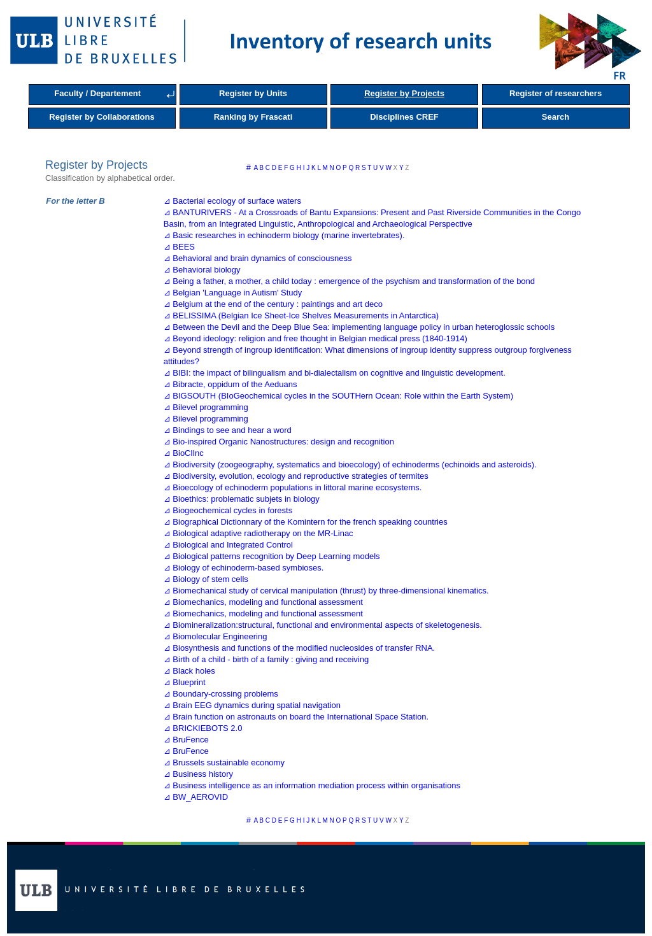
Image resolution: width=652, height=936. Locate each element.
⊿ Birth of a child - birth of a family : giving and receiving (266, 659)
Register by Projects (404, 93)
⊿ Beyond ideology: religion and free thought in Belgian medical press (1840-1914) (315, 338)
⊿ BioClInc (184, 453)
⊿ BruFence (186, 739)
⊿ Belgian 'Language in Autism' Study (233, 292)
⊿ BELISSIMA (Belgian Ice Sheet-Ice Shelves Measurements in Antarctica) (301, 315)
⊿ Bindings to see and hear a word (228, 430)
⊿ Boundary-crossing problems (221, 693)
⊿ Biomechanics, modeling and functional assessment (263, 602)
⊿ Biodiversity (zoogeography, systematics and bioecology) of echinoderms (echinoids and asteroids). (350, 464)
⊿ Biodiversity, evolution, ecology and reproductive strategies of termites (296, 476)
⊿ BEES (179, 247)
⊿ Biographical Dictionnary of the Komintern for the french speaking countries (306, 522)
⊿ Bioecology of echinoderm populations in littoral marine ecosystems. (293, 487)
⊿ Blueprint (185, 682)
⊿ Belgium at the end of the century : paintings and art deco (273, 304)
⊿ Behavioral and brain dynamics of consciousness (258, 258)
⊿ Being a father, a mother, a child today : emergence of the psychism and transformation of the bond (349, 281)
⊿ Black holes (189, 671)
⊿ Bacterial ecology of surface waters (232, 201)
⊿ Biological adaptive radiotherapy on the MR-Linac (258, 533)
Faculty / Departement (97, 93)
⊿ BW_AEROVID (196, 797)
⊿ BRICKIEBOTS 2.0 (203, 728)
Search (555, 117)
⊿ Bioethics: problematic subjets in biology (242, 499)
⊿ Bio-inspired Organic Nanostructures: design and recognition (279, 441)
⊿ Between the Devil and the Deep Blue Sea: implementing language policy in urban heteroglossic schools (359, 327)
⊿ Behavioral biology (202, 269)
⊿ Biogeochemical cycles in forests (228, 510)
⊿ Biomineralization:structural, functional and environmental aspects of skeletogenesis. (323, 625)
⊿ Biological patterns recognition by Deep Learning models (272, 556)
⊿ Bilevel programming (206, 407)
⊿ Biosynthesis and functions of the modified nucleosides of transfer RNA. (300, 648)
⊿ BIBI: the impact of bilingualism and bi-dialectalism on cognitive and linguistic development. (335, 373)
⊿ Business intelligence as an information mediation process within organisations (312, 785)
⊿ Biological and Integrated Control (228, 545)
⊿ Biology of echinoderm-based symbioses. (244, 567)
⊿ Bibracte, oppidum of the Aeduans (230, 384)
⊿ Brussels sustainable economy (224, 762)
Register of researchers (555, 93)
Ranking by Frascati (253, 117)
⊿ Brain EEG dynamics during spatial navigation (252, 705)
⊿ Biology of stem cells (206, 579)
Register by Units (253, 93)
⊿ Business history (198, 774)
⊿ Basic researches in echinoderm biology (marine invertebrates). (284, 235)
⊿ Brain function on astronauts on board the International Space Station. (296, 716)
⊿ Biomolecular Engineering (215, 636)
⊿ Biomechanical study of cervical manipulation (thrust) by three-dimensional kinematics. (326, 590)
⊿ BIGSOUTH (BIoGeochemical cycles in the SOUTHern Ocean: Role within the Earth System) (338, 396)
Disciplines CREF (404, 117)
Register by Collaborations (101, 117)
